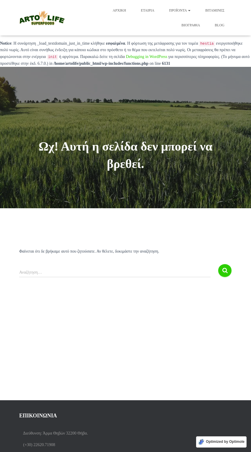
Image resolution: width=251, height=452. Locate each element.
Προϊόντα (180, 10)
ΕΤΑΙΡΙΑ (147, 10)
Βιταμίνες (214, 10)
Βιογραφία (191, 25)
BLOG (219, 25)
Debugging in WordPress (146, 56)
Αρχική (119, 10)
